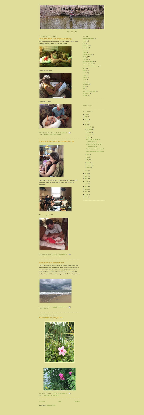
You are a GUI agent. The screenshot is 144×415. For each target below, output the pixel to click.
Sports (84, 79)
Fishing (85, 57)
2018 (86, 173)
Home (59, 401)
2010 (86, 194)
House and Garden (88, 63)
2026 (86, 114)
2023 (86, 117)
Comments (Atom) (51, 405)
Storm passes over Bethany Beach (51, 263)
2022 (86, 119)
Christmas (85, 45)
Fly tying (85, 59)
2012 (86, 189)
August (89, 137)
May (88, 159)
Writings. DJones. (72, 9)
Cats (84, 43)
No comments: (63, 132)
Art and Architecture (88, 38)
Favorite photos (87, 54)
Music (84, 73)
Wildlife (85, 95)
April (88, 162)
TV (84, 89)
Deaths (85, 50)
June (88, 157)
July (88, 154)
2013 (86, 186)
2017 (86, 176)
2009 (86, 197)
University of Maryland (89, 91)
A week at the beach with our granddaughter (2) (56, 141)
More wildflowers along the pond (51, 318)
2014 (86, 184)
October (89, 132)
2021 (86, 122)
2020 (86, 124)
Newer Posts (42, 401)
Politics (85, 77)
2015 (86, 181)
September (89, 134)
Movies (85, 70)
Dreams (85, 52)
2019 (86, 171)
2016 (86, 178)
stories (84, 82)
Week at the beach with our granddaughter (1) (55, 39)
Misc (84, 68)
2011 (86, 191)
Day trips (85, 47)
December (89, 127)
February (89, 165)
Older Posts (77, 401)
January (89, 167)
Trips (59, 134)
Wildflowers (55, 395)
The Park (47, 395)
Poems (84, 75)
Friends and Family (50, 134)
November (89, 129)
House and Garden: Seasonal (90, 66)
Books (84, 41)
